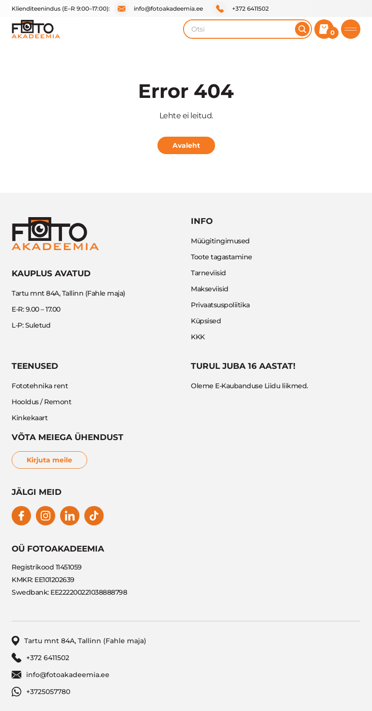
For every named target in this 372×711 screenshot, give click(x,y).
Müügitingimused (220, 241)
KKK (198, 336)
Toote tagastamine (221, 257)
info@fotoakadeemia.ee (158, 8)
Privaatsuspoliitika (220, 304)
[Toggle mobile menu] (350, 29)
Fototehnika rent (40, 385)
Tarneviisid (208, 273)
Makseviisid (210, 288)
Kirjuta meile (49, 460)
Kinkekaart (29, 417)
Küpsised (206, 320)
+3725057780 (41, 691)
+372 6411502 (241, 8)
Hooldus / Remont (41, 401)
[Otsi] (302, 29)
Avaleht (186, 145)
